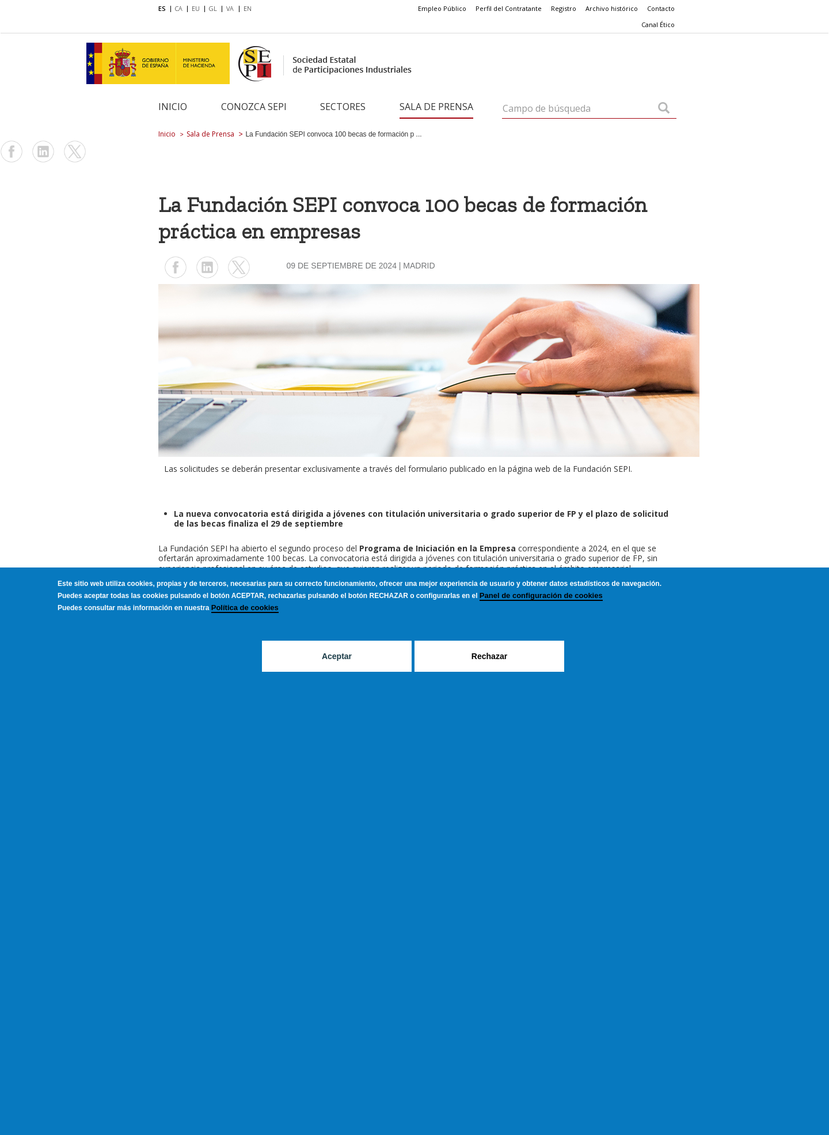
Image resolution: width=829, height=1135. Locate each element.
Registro (563, 8)
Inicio (172, 106)
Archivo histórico (611, 8)
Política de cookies (245, 607)
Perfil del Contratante (509, 8)
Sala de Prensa (436, 106)
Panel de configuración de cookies (541, 595)
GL (213, 8)
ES (162, 8)
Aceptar (337, 656)
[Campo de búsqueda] (663, 109)
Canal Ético (658, 24)
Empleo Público (442, 8)
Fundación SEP (197, 548)
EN (248, 8)
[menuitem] (164, 9)
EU (196, 8)
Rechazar (489, 656)
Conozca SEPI (254, 106)
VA (230, 8)
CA (178, 8)
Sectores (343, 106)
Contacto (661, 8)
